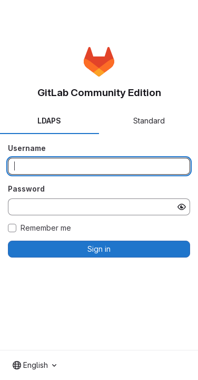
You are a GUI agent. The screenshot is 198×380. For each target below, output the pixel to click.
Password (26, 188)
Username (27, 148)
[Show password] (181, 206)
